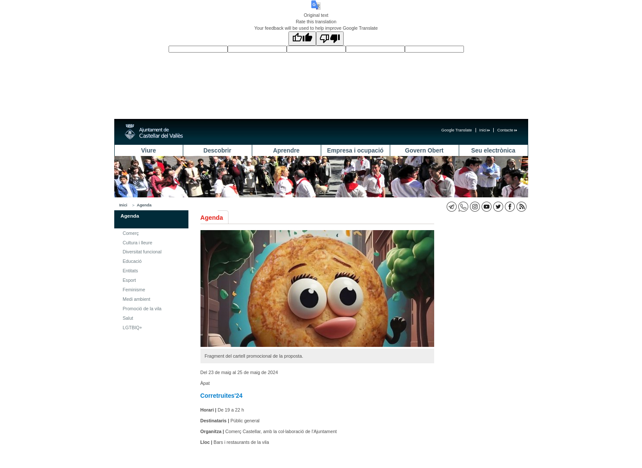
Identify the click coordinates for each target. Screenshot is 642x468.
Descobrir (218, 150)
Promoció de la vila (142, 308)
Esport (129, 280)
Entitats (130, 270)
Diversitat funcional (142, 251)
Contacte (507, 130)
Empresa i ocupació (355, 150)
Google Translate (457, 130)
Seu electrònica (493, 150)
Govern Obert (424, 150)
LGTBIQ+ (132, 327)
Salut (128, 318)
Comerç (131, 233)
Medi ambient (136, 299)
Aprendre (286, 150)
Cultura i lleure (138, 242)
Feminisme (134, 289)
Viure (148, 150)
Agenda (144, 205)
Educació (132, 261)
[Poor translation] (330, 38)
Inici (484, 130)
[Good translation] (302, 38)
